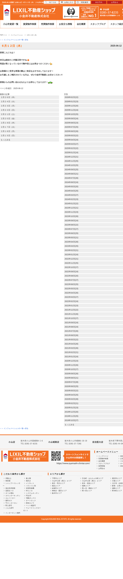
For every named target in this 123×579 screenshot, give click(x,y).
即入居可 (8, 505)
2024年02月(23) (71, 199)
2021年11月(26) (71, 314)
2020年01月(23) (71, 407)
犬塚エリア (116, 481)
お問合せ (101, 468)
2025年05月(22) (71, 135)
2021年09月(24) (71, 322)
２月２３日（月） (8, 106)
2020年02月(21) (71, 403)
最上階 (28, 478)
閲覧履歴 (82, 2)
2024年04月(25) (71, 191)
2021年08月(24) (71, 327)
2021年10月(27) (71, 318)
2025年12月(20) (71, 106)
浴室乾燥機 (30, 488)
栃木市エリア (57, 493)
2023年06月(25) (71, 233)
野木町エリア (117, 491)
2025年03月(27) (71, 144)
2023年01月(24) (71, 254)
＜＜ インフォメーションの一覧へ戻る (14, 40)
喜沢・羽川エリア (58, 483)
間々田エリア (87, 491)
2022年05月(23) (71, 288)
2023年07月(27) (71, 229)
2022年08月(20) (71, 276)
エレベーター (10, 498)
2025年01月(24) (71, 152)
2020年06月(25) (71, 386)
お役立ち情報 (65, 24)
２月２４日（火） (8, 101)
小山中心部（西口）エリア (62, 481)
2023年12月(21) (71, 208)
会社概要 (81, 24)
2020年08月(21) (71, 378)
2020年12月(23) (71, 361)
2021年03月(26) (71, 348)
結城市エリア (57, 488)
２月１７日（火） (8, 127)
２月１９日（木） (8, 123)
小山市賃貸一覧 (10, 24)
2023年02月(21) (71, 250)
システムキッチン (32, 493)
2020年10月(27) (71, 369)
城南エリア (116, 488)
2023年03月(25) (71, 246)
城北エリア (56, 486)
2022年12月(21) (71, 259)
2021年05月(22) (71, 339)
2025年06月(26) (71, 131)
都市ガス (8, 501)
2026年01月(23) (71, 101)
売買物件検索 (47, 24)
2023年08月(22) (71, 225)
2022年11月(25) (71, 263)
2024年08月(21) (71, 174)
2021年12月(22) (71, 310)
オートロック (31, 501)
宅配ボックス (31, 498)
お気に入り (67, 2)
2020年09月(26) (71, 373)
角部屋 (7, 481)
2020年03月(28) (71, 399)
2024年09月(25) (71, 169)
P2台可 (28, 496)
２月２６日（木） (8, 97)
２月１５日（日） (8, 135)
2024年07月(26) (71, 178)
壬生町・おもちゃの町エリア (92, 478)
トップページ (103, 456)
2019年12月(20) (71, 412)
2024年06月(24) (71, 182)
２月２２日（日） (8, 110)
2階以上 (8, 478)
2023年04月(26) (71, 242)
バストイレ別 (31, 486)
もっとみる (5, 140)
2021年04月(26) (71, 344)
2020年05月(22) (71, 390)
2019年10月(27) (71, 420)
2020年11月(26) (71, 365)
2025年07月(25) (71, 127)
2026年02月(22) (71, 97)
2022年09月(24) (71, 271)
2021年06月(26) (71, 335)
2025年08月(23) (71, 123)
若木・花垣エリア (88, 483)
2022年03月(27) (71, 297)
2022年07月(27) (71, 280)
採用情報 (101, 466)
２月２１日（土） (8, 114)
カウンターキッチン (12, 496)
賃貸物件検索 (29, 24)
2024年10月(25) (71, 165)
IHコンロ (29, 491)
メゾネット (30, 483)
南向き (28, 481)
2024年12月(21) (71, 157)
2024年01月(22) (71, 203)
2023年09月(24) (71, 220)
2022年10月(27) (71, 267)
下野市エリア (57, 478)
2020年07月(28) (71, 382)
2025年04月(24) (71, 140)
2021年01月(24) (71, 356)
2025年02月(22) (71, 148)
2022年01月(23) (71, 305)
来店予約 (98, 2)
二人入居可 (9, 508)
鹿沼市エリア (117, 478)
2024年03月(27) (71, 195)
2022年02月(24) (71, 301)
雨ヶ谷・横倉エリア (89, 488)
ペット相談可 (31, 505)
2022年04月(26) (71, 293)
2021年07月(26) (71, 331)
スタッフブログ (98, 24)
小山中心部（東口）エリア (92, 481)
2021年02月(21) (71, 352)
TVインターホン (11, 503)
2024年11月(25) (71, 161)
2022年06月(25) (71, 284)
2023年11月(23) (71, 212)
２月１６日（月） (8, 131)
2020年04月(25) (71, 395)
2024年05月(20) (71, 186)
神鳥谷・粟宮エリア (59, 491)
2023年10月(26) (71, 216)
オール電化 (9, 493)
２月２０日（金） (8, 118)
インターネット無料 (12, 513)
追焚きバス (9, 491)
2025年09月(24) (71, 118)
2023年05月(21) (71, 237)
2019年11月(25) (71, 416)
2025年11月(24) (71, 110)
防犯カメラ (30, 503)
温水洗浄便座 (10, 488)
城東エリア (86, 486)
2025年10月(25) (71, 114)
